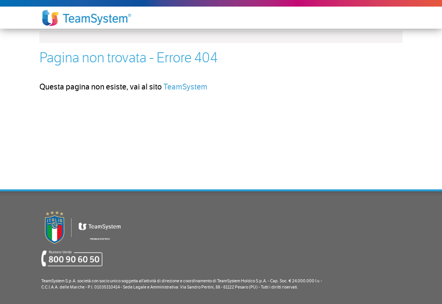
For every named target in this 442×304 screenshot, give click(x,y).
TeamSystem (185, 87)
